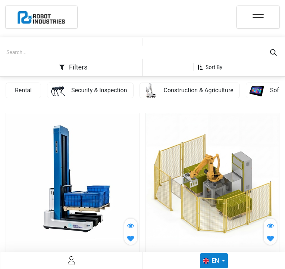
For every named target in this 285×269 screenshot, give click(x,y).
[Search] (273, 52)
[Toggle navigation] (258, 13)
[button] (212, 67)
